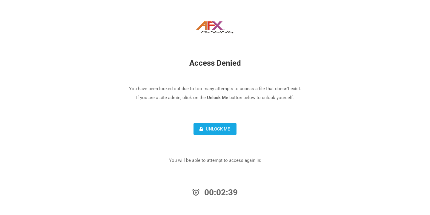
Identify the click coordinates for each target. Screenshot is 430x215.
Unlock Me (214, 129)
